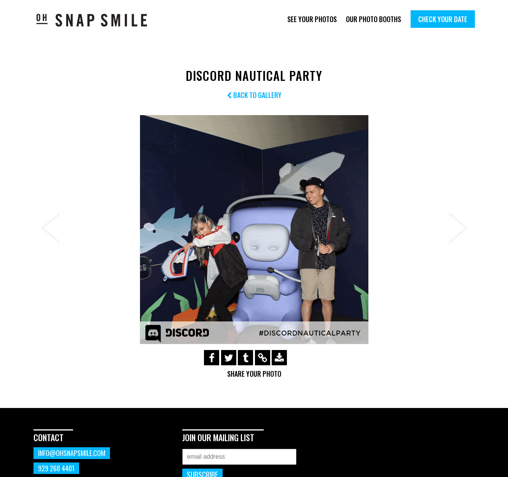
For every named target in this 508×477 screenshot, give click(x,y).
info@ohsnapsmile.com (71, 453)
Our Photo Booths (373, 19)
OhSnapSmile (97, 20)
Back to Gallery (254, 95)
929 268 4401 (56, 468)
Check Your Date (442, 19)
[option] (254, 229)
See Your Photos (312, 19)
